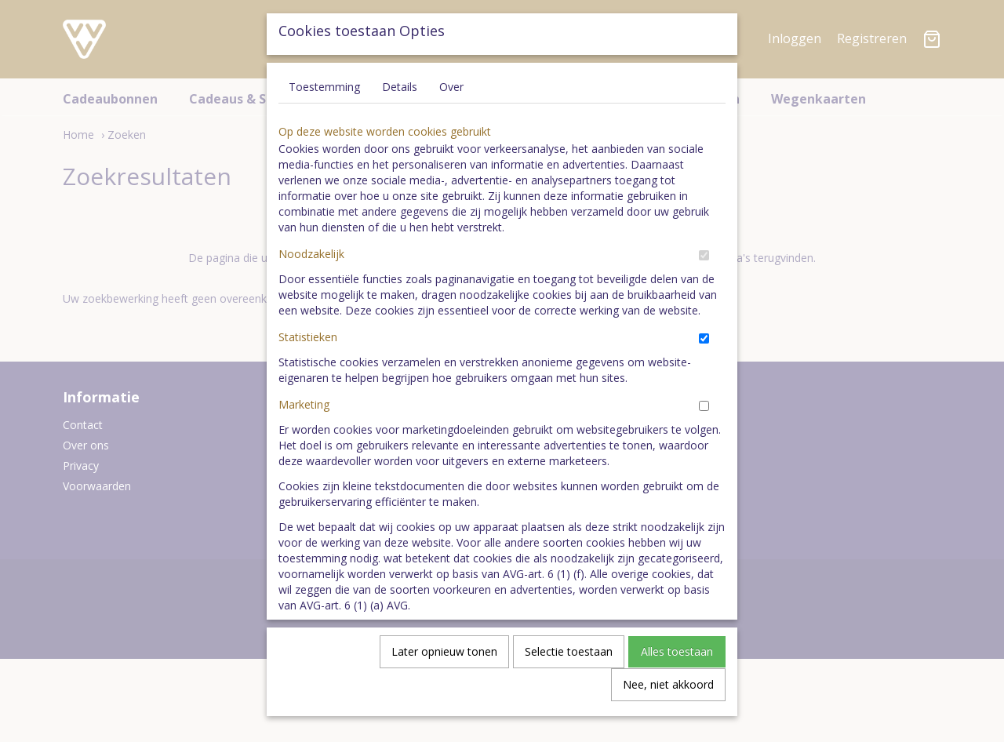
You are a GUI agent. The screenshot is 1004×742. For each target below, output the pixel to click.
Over (451, 91)
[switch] (704, 260)
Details (399, 91)
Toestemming (324, 91)
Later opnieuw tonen (444, 656)
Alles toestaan (677, 656)
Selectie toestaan (569, 656)
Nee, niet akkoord (668, 689)
